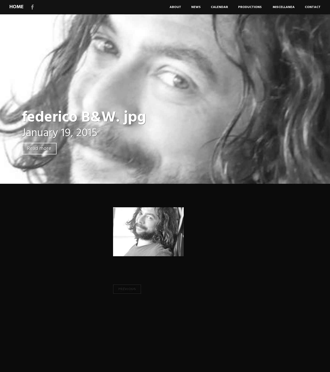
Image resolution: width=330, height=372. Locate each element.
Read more (39, 148)
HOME (16, 7)
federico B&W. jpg (84, 118)
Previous (127, 289)
